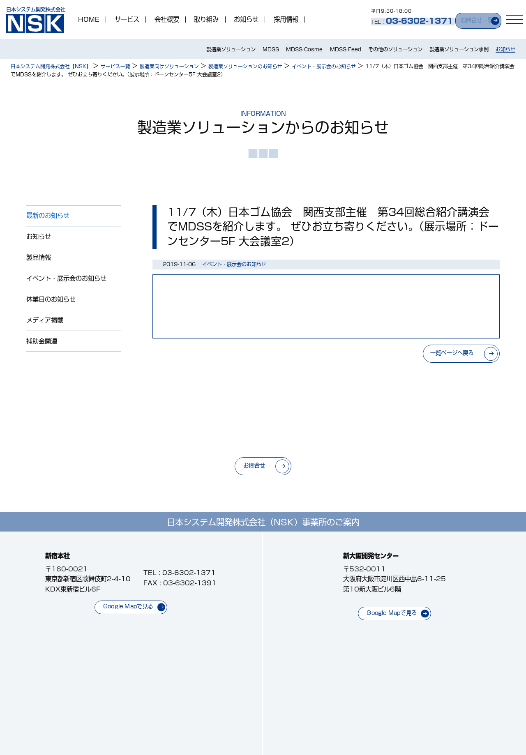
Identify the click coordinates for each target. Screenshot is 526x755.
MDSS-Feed (345, 49)
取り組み (207, 20)
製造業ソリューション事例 (459, 49)
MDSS (271, 49)
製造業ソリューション (231, 49)
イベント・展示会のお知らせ (66, 279)
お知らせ (247, 20)
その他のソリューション (395, 49)
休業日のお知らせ (51, 300)
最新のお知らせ (47, 216)
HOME (89, 20)
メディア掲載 (44, 322)
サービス (127, 20)
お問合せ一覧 (471, 19)
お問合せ (252, 465)
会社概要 (167, 20)
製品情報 (38, 258)
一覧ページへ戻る (448, 353)
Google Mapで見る (128, 605)
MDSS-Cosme (304, 49)
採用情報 (287, 20)
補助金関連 (41, 343)
